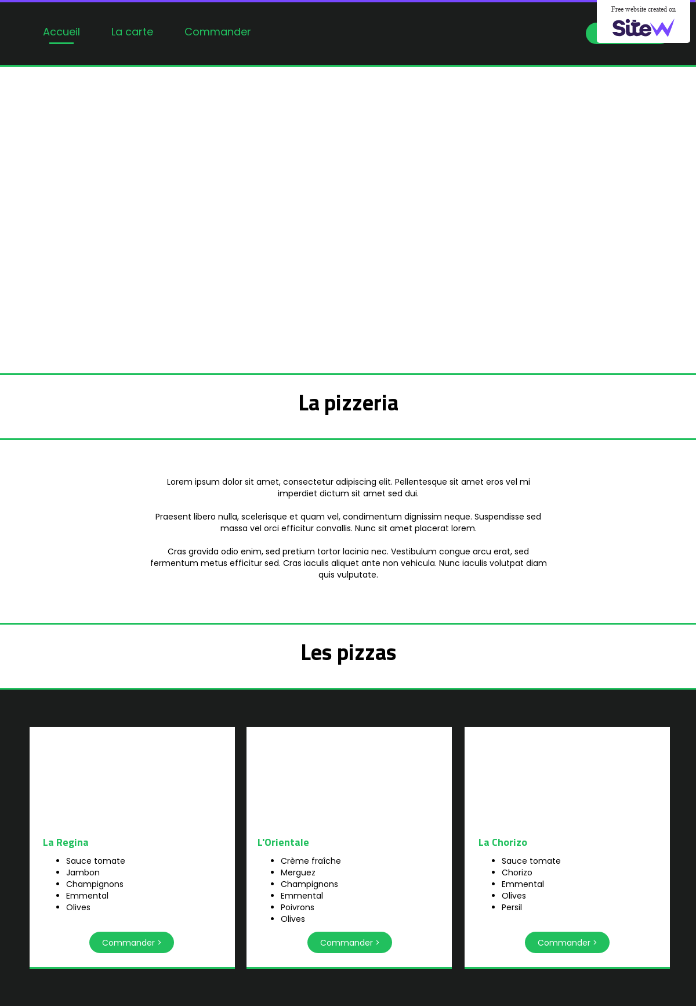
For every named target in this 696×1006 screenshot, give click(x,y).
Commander (217, 31)
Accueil (61, 31)
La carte (132, 31)
